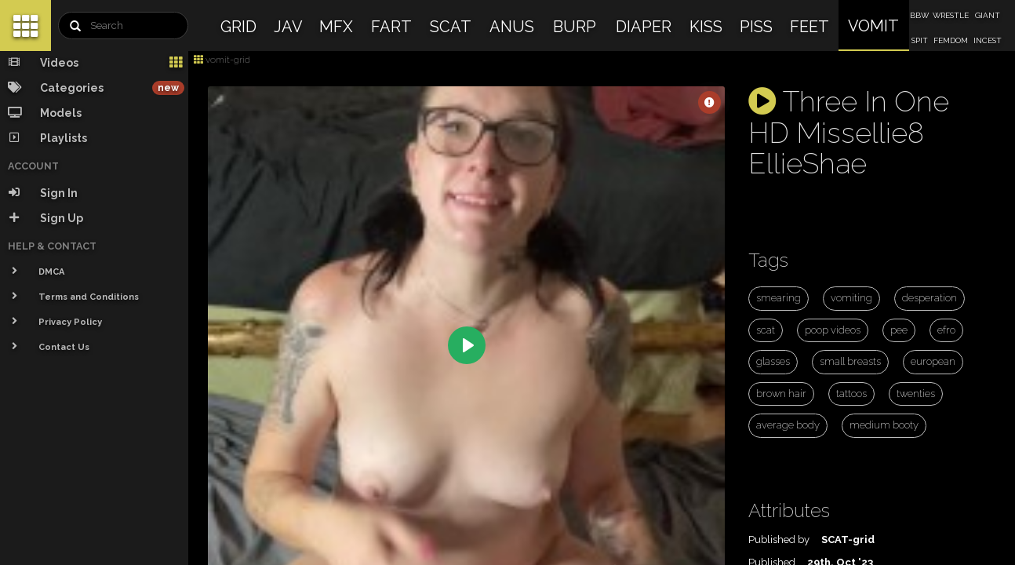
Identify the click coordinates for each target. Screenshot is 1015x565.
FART (391, 26)
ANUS (511, 26)
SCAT (450, 26)
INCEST (987, 40)
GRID (238, 26)
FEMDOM (950, 40)
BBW (919, 15)
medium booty (884, 425)
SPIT (919, 40)
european (933, 361)
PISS (756, 26)
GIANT (987, 15)
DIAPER (643, 26)
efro (946, 330)
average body (788, 425)
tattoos (851, 393)
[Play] (467, 345)
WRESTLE (951, 15)
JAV (288, 26)
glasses (773, 361)
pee (899, 330)
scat (765, 330)
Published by (778, 539)
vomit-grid (222, 59)
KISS (705, 26)
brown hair (781, 393)
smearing (778, 298)
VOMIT (873, 25)
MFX (336, 26)
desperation (929, 298)
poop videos (832, 330)
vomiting (851, 298)
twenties (916, 393)
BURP (574, 26)
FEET (809, 26)
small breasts (850, 361)
